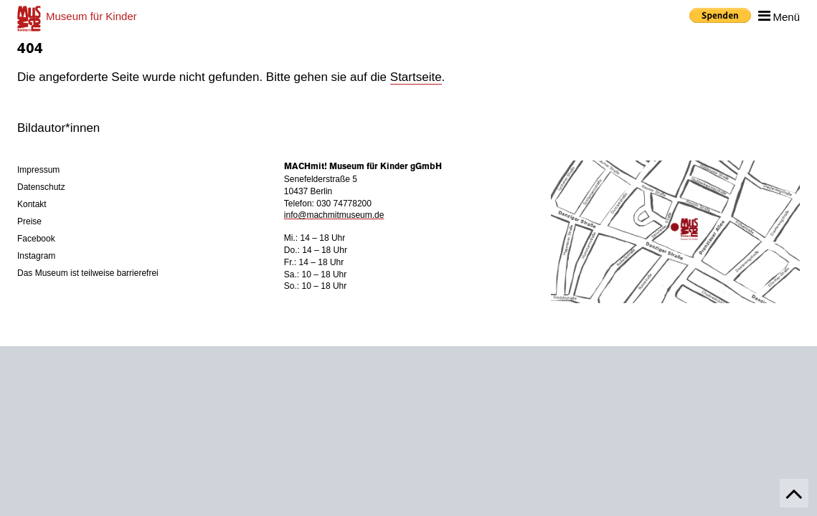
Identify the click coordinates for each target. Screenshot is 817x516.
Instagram (36, 256)
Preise (29, 221)
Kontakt (32, 204)
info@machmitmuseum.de (334, 215)
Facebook (36, 239)
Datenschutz (41, 187)
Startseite (416, 77)
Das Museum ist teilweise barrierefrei (88, 273)
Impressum (38, 170)
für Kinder (91, 16)
